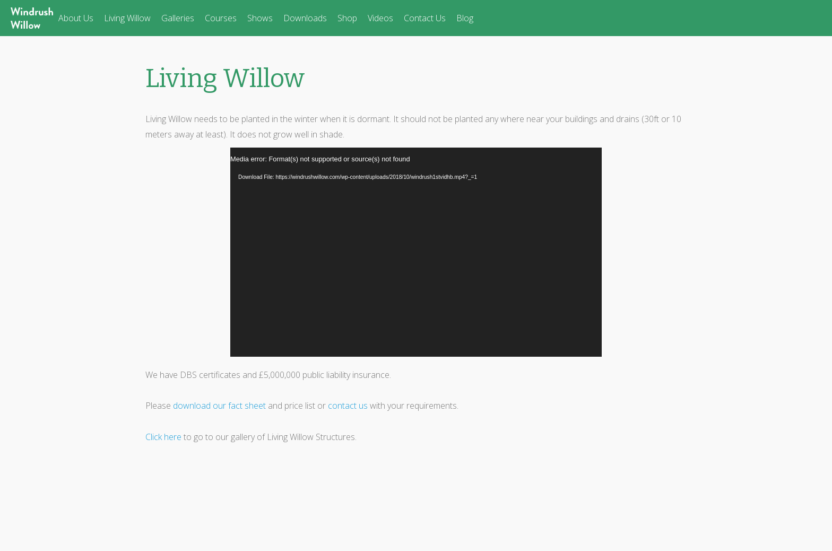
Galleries (177, 18)
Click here (163, 437)
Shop (347, 18)
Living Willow (127, 18)
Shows (260, 18)
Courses (221, 18)
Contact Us (425, 18)
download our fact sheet (219, 405)
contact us (348, 405)
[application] (416, 252)
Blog (464, 18)
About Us (75, 18)
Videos (380, 18)
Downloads (305, 18)
